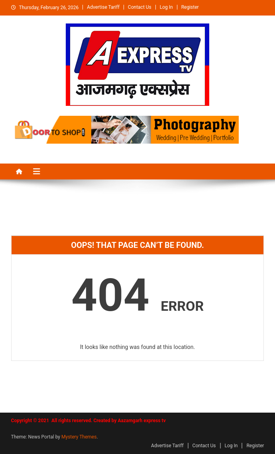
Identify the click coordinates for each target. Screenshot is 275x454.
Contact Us (139, 7)
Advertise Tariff (103, 7)
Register (190, 7)
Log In (166, 7)
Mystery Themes (78, 437)
